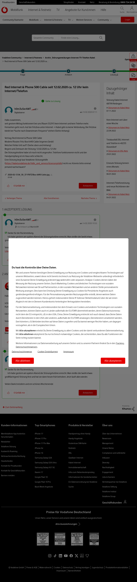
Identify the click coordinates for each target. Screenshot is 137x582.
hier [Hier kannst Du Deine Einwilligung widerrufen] (58, 280)
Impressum (68, 351)
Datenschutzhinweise (22, 351)
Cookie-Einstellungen (48, 351)
